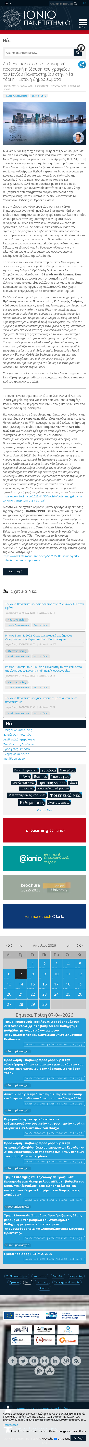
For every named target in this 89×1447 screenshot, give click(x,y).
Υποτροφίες (60, 776)
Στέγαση (25, 776)
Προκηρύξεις (68, 770)
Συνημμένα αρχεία (18, 1051)
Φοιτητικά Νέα (66, 795)
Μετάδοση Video (14, 758)
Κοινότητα (40, 1276)
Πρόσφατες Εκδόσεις (16, 749)
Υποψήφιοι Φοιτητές (67, 1282)
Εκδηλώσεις (32, 802)
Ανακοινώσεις (59, 802)
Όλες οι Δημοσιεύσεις (17, 730)
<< (9, 945)
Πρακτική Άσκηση (53, 782)
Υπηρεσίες (76, 1276)
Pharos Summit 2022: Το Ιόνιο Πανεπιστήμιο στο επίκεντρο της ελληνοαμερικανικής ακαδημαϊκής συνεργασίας (43, 669)
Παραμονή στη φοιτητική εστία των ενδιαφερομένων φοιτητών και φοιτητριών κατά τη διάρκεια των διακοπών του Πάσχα (44, 1123)
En (84, 3)
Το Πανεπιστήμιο (16, 1276)
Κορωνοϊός (27, 788)
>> (80, 945)
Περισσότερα (10, 1425)
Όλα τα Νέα (44, 810)
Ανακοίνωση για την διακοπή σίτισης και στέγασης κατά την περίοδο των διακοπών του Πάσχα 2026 (43, 1096)
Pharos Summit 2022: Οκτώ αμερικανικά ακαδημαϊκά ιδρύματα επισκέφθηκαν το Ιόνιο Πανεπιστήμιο (38, 637)
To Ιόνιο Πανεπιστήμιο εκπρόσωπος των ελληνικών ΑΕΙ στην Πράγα (44, 606)
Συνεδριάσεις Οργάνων (18, 744)
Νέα (10, 723)
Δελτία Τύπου (39, 95)
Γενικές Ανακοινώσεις (16, 95)
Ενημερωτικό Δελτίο (16, 754)
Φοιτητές (42, 1282)
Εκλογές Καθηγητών (24, 782)
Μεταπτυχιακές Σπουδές (27, 795)
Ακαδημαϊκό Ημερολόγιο (19, 739)
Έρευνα (14, 1282)
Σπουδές (58, 1276)
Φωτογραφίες (17, 619)
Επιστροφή (15, 571)
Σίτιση (74, 782)
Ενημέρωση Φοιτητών (17, 734)
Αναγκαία (47, 1438)
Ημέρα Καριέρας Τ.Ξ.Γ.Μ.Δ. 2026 (28, 1254)
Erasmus (41, 776)
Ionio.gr (44, 1288)
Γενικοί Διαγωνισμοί (26, 770)
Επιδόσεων (63, 1438)
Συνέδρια (49, 770)
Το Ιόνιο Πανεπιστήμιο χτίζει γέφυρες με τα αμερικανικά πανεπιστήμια (41, 700)
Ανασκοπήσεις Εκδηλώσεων (53, 788)
